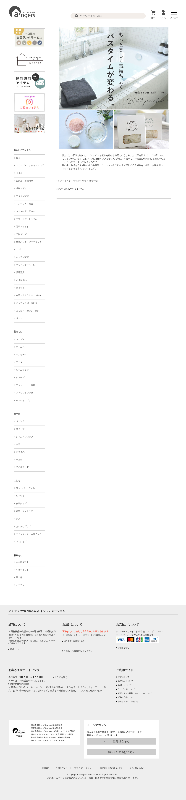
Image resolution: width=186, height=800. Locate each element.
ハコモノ (20, 585)
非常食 (19, 460)
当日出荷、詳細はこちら (74, 641)
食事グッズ (21, 503)
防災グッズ (21, 234)
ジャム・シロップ (24, 437)
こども (17, 480)
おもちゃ (20, 496)
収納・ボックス (23, 188)
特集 (84, 181)
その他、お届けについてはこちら (78, 651)
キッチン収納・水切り (26, 303)
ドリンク (20, 421)
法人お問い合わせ (137, 768)
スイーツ (20, 429)
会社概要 (45, 768)
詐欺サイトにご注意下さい (129, 701)
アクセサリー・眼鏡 (25, 385)
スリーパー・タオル (25, 488)
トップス (20, 339)
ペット (19, 318)
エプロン (20, 249)
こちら (83, 691)
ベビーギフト (22, 570)
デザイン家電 (22, 196)
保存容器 (20, 288)
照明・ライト (22, 226)
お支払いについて (125, 681)
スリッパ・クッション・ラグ (30, 165)
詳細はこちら (15, 649)
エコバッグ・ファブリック (28, 242)
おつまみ (20, 452)
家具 (18, 519)
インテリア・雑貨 (24, 204)
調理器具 (20, 272)
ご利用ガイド (124, 670)
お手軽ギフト (22, 562)
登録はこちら (121, 741)
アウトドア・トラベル (26, 219)
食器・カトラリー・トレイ (28, 295)
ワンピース (21, 354)
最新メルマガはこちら (121, 752)
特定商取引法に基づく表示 (111, 768)
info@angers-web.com (19, 684)
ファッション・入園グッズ (28, 534)
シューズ (20, 377)
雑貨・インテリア (24, 511)
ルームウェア (22, 370)
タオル (19, 173)
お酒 (18, 444)
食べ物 (17, 414)
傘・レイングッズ (24, 400)
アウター (20, 362)
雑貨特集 (93, 181)
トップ (58, 181)
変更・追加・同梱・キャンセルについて (135, 693)
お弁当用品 (21, 280)
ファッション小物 (24, 393)
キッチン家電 (22, 257)
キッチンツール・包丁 (26, 265)
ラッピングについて (126, 689)
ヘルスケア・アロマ (25, 211)
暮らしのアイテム (22, 150)
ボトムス (20, 347)
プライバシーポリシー (83, 768)
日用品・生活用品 (24, 181)
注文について (123, 677)
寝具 (18, 158)
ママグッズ (21, 542)
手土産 (19, 577)
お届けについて (124, 685)
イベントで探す (72, 181)
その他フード (22, 467)
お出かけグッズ (23, 526)
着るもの (18, 331)
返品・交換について (126, 697)
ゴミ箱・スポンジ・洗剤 (27, 311)
